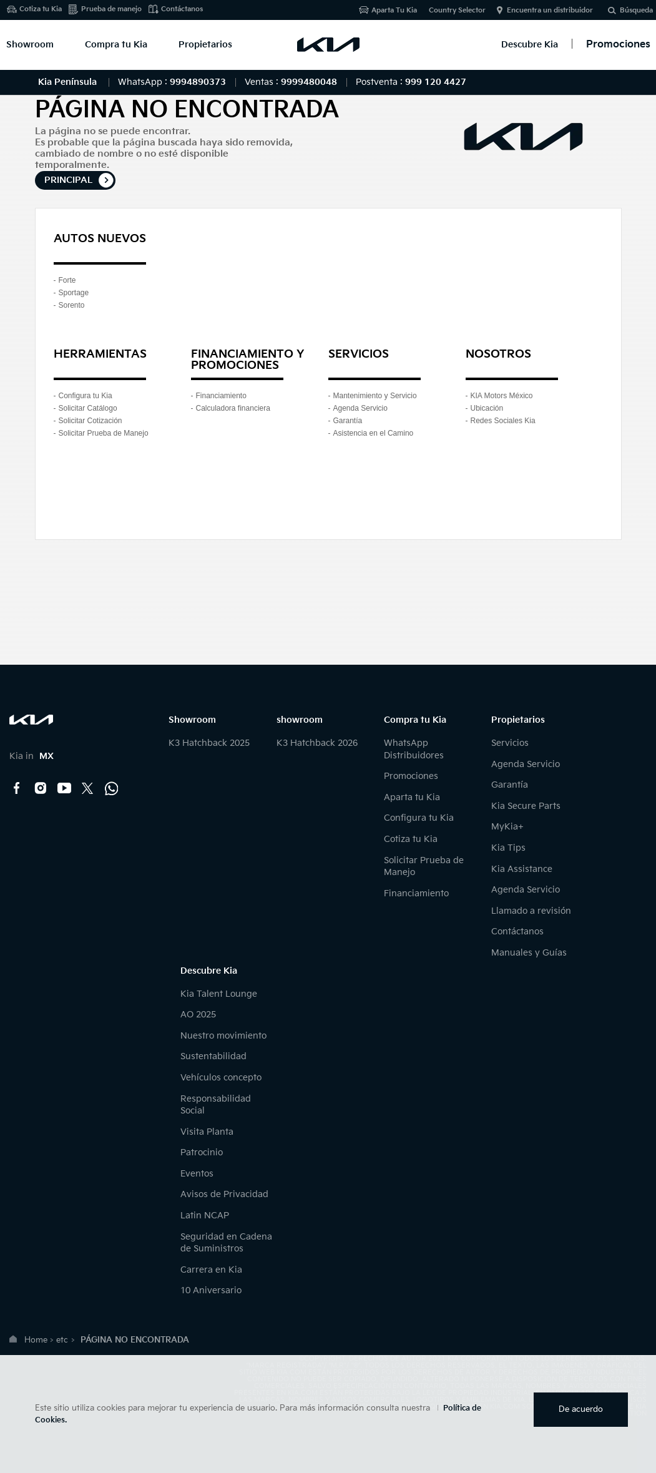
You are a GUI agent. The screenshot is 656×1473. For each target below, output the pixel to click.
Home (35, 1340)
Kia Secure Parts (526, 806)
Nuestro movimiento (223, 1035)
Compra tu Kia (116, 44)
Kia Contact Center (111, 788)
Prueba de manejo (111, 9)
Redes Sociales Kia (503, 420)
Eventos (196, 1173)
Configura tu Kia (85, 395)
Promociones (411, 776)
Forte (67, 280)
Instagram (40, 788)
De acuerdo (581, 1409)
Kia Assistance (521, 869)
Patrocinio (201, 1152)
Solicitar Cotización (90, 420)
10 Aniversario (211, 1290)
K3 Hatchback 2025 (209, 743)
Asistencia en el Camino (373, 433)
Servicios (510, 743)
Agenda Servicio (360, 408)
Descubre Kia (529, 44)
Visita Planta (206, 1132)
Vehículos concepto (221, 1077)
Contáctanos (182, 9)
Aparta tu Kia (412, 797)
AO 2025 (198, 1014)
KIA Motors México (502, 395)
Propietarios (205, 44)
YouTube (64, 788)
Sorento (72, 305)
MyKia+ (507, 826)
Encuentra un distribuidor (550, 10)
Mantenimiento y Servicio (375, 395)
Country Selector (457, 10)
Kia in (31, 756)
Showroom (30, 44)
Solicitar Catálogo (88, 408)
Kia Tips (508, 848)
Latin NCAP (204, 1215)
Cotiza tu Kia (40, 9)
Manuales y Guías (529, 952)
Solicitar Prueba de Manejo (104, 433)
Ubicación (487, 408)
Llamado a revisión (531, 911)
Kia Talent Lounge (218, 994)
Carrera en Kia (211, 1270)
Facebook (16, 788)
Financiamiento (221, 395)
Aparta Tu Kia (394, 10)
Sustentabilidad (213, 1056)
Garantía (348, 420)
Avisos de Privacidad (224, 1194)
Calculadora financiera (233, 408)
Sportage (74, 292)
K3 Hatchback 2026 (317, 743)
